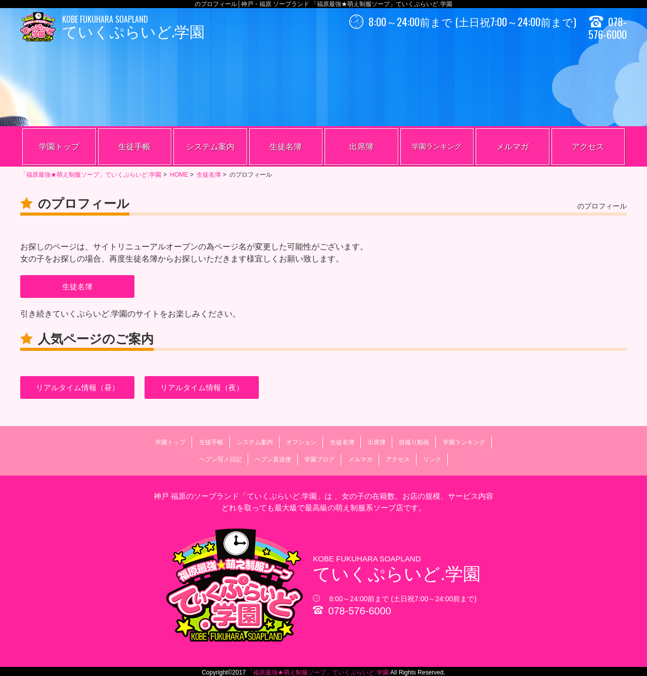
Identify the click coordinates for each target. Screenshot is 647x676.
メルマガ (512, 146)
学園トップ (59, 146)
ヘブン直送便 (273, 459)
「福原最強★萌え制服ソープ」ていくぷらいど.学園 (318, 672)
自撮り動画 (414, 442)
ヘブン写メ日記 (220, 459)
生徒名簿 (285, 146)
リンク (432, 459)
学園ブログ (319, 459)
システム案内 (210, 146)
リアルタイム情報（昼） (77, 387)
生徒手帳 (134, 146)
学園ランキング (436, 146)
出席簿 (361, 146)
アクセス (588, 146)
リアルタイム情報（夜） (202, 387)
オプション (301, 442)
